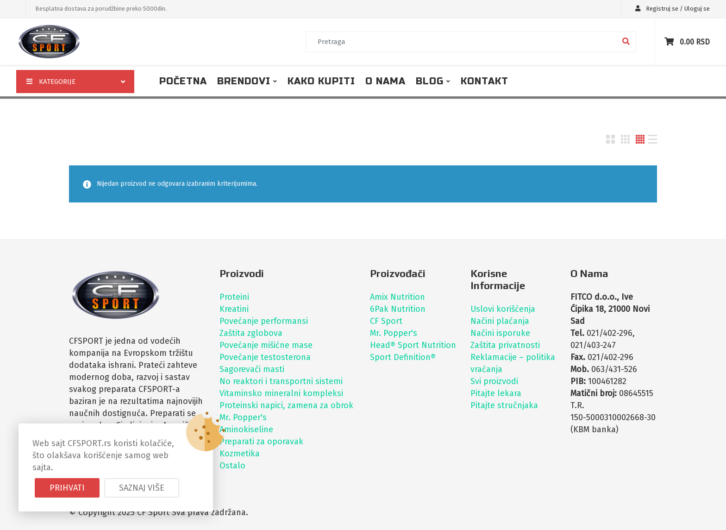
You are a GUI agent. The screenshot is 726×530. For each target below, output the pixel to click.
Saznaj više (141, 488)
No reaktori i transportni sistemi (281, 381)
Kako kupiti (321, 81)
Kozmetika (239, 453)
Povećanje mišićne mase (266, 345)
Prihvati (67, 488)
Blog (430, 81)
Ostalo (232, 466)
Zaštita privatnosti (505, 345)
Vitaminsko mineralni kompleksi (281, 393)
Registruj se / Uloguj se (670, 8)
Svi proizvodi (494, 381)
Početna (183, 81)
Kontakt (484, 81)
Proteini (234, 297)
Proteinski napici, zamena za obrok (286, 405)
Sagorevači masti (251, 369)
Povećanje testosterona (265, 357)
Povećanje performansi (263, 321)
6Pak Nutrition (398, 309)
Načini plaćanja (499, 321)
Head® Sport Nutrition (413, 345)
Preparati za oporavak (261, 441)
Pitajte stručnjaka (504, 405)
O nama (385, 81)
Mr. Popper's (243, 417)
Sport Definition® (403, 357)
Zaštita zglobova (250, 333)
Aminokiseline (246, 429)
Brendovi (243, 81)
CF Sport (386, 321)
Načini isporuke (500, 333)
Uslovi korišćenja (502, 309)
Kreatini (234, 309)
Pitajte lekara (495, 393)
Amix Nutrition (397, 297)
